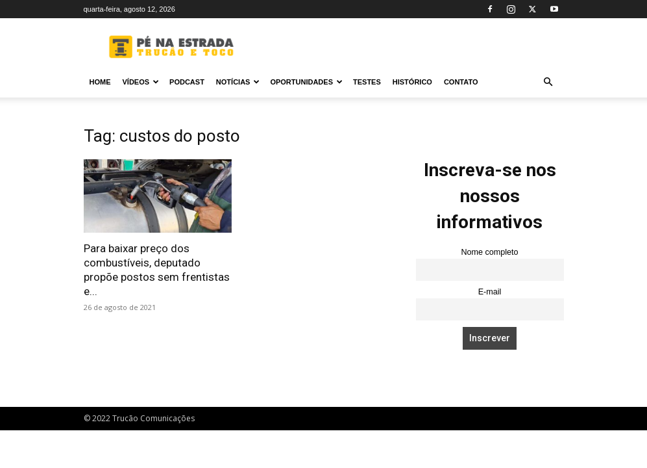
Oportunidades (306, 82)
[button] (548, 82)
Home (100, 82)
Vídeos (141, 82)
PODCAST (186, 82)
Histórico (412, 82)
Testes (367, 82)
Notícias (238, 82)
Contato (461, 82)
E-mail (490, 291)
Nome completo (489, 252)
